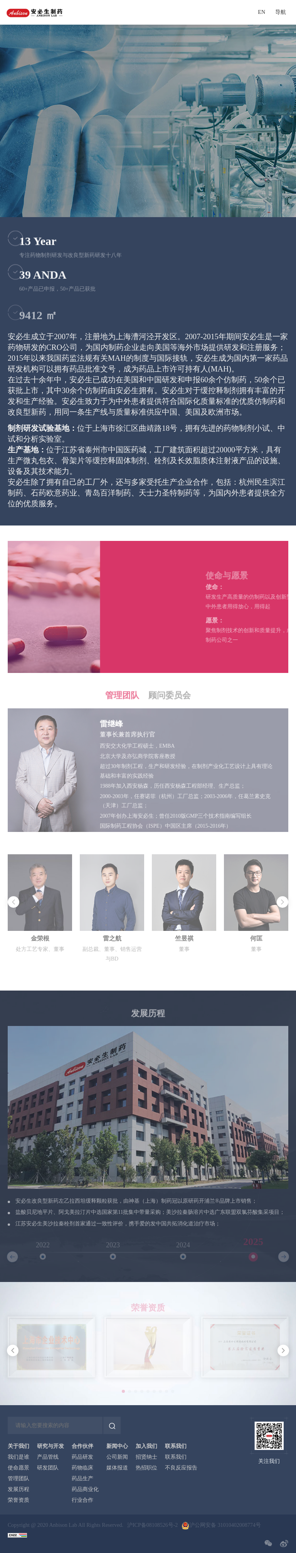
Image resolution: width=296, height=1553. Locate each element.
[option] (148, 922)
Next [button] (284, 922)
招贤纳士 (146, 1457)
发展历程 (18, 1489)
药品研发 (82, 1457)
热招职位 (146, 1468)
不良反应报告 (181, 1468)
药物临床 (82, 1468)
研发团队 (48, 1468)
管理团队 (18, 1478)
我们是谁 (18, 1457)
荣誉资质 (18, 1500)
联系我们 (176, 1457)
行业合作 (82, 1500)
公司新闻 (117, 1457)
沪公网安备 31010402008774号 (225, 1525)
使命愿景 (18, 1468)
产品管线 (48, 1457)
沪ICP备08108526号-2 (152, 1525)
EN (261, 12)
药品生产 (82, 1478)
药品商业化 (85, 1489)
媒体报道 (117, 1468)
